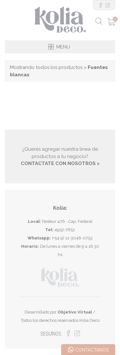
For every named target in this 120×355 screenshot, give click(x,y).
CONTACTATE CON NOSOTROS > (60, 163)
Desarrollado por (58, 312)
